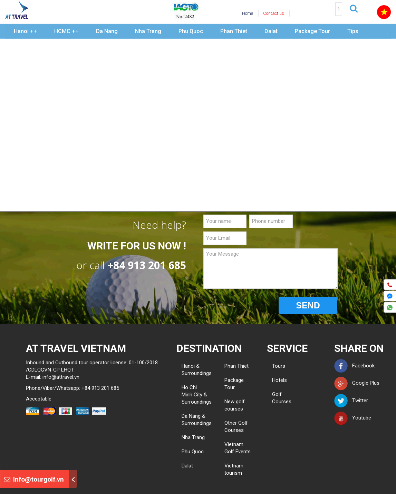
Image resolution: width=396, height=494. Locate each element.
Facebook (354, 366)
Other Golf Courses (236, 426)
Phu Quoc (190, 31)
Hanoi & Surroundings (197, 369)
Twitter (351, 400)
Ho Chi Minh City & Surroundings (197, 394)
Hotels (274, 380)
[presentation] (255, 305)
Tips (352, 31)
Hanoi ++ (25, 31)
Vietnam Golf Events (237, 448)
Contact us (273, 13)
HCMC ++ (66, 31)
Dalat (271, 31)
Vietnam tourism (233, 469)
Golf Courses (274, 398)
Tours (274, 366)
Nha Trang (148, 31)
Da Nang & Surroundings (197, 419)
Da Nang (107, 31)
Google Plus (356, 383)
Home (247, 13)
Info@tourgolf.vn (34, 479)
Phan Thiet (233, 31)
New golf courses (234, 405)
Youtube (352, 418)
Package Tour (312, 31)
